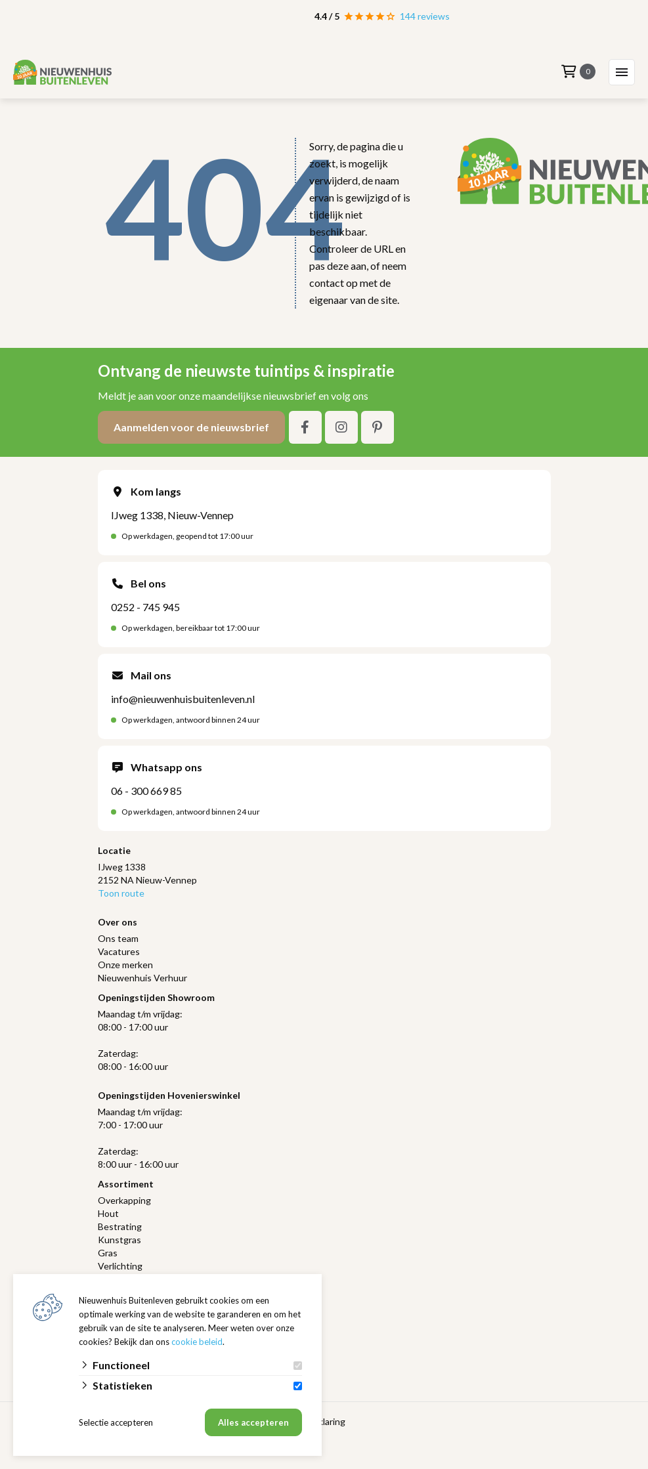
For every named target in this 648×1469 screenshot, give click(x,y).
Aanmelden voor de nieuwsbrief (191, 427)
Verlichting (120, 1265)
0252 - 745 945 (145, 607)
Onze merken (125, 964)
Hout (108, 1213)
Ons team (118, 938)
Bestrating (120, 1226)
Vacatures (119, 951)
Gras (108, 1252)
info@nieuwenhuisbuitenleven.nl (183, 698)
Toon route (121, 893)
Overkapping (124, 1200)
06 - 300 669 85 (146, 790)
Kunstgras (119, 1239)
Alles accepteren (253, 1422)
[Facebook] (305, 427)
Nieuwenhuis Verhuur (142, 977)
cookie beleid (197, 1341)
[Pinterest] (377, 427)
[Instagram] (341, 427)
